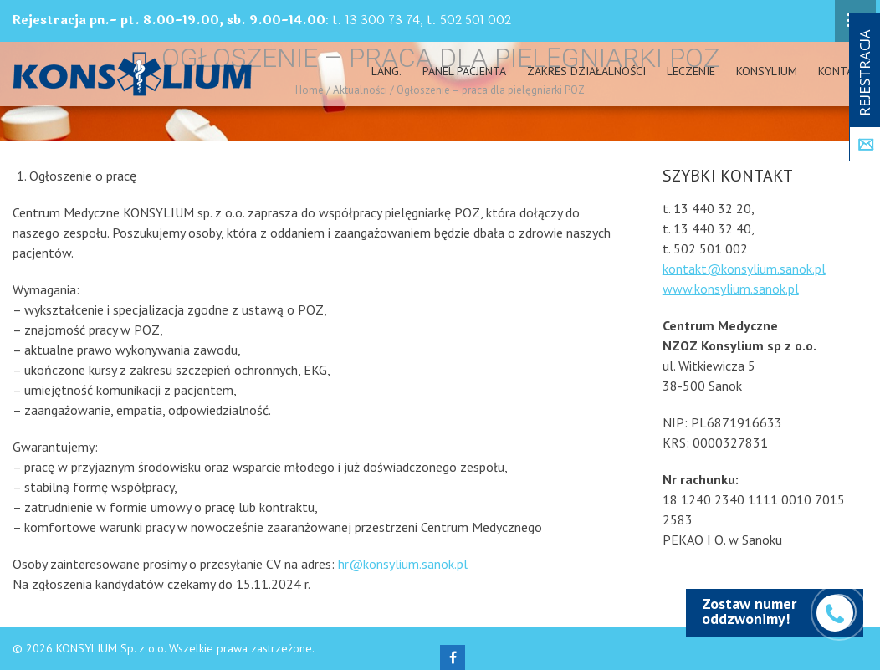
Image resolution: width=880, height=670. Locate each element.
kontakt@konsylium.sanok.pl (744, 268)
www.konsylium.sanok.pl (731, 288)
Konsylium (766, 71)
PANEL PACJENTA (464, 71)
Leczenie (691, 71)
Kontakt (842, 71)
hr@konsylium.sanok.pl (403, 563)
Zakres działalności (586, 71)
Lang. (386, 71)
